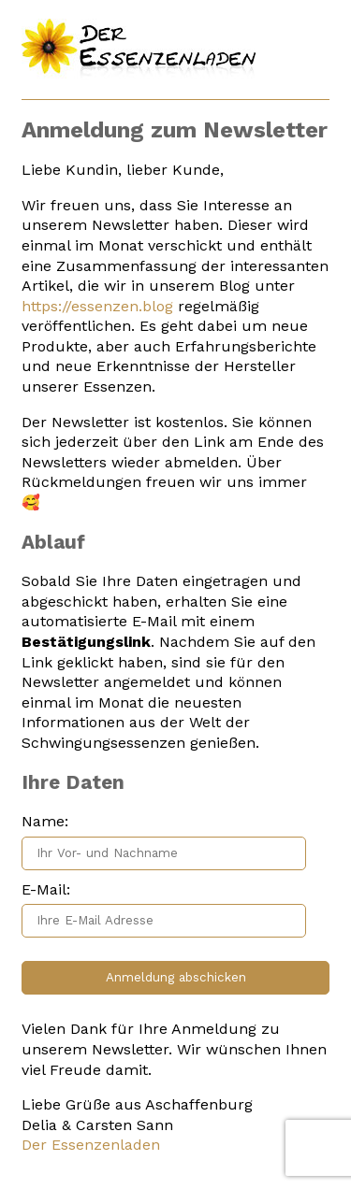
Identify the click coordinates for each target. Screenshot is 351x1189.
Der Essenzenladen (91, 1144)
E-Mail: (46, 889)
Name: (45, 821)
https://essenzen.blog (97, 306)
